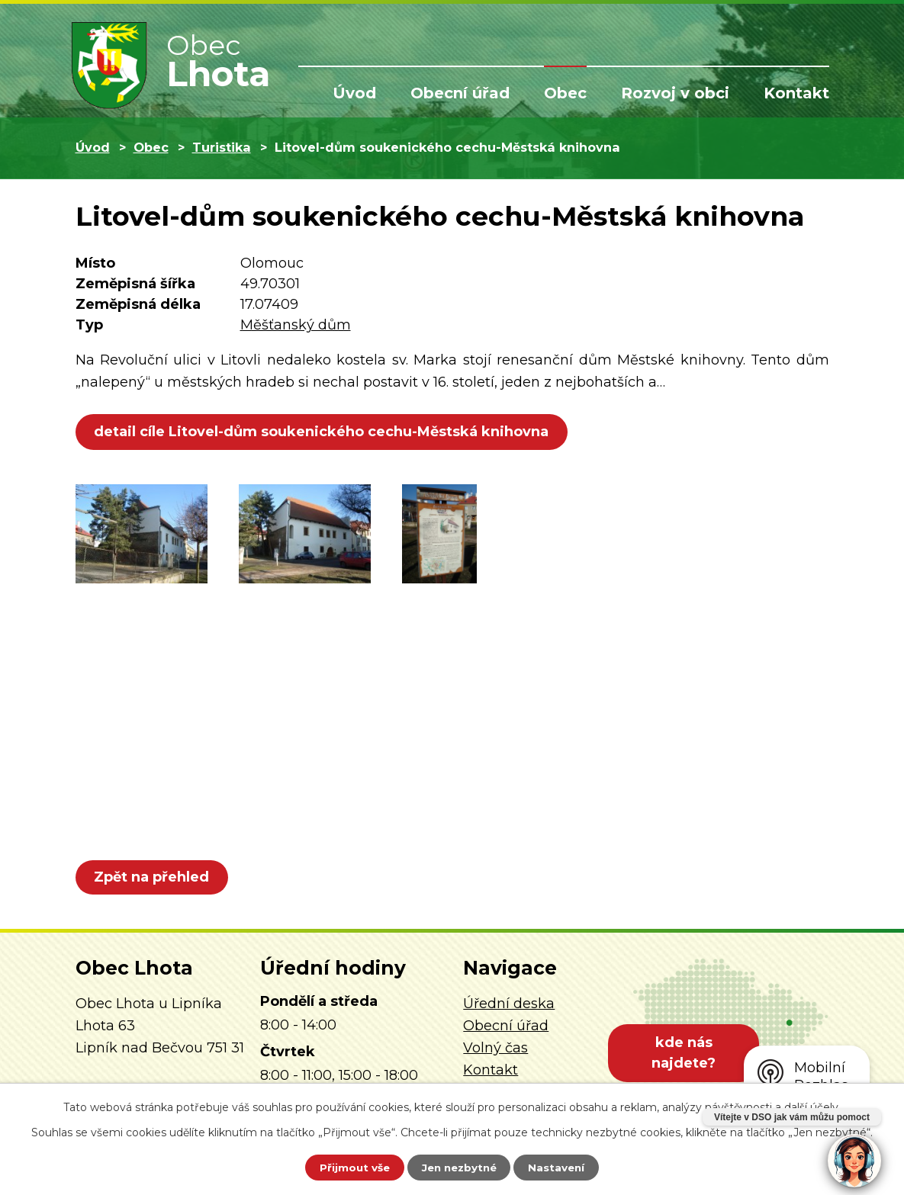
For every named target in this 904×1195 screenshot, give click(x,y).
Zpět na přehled (153, 877)
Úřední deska (509, 1003)
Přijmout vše (348, 1167)
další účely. (812, 1106)
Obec (565, 93)
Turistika (221, 147)
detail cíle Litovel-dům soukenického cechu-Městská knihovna (323, 431)
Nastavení (563, 1167)
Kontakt (796, 93)
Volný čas (495, 1047)
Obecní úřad (460, 93)
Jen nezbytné (459, 1167)
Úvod (354, 93)
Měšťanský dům (295, 324)
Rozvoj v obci (675, 93)
